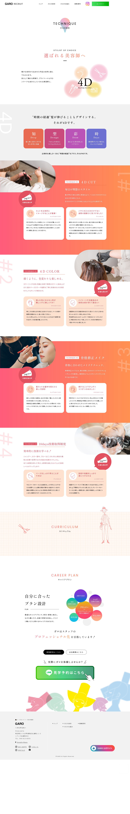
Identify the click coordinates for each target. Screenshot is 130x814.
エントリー (100, 4)
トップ (41, 4)
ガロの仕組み (65, 4)
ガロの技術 (51, 4)
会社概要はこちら (76, 706)
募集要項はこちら (54, 706)
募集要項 (78, 4)
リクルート (22, 774)
